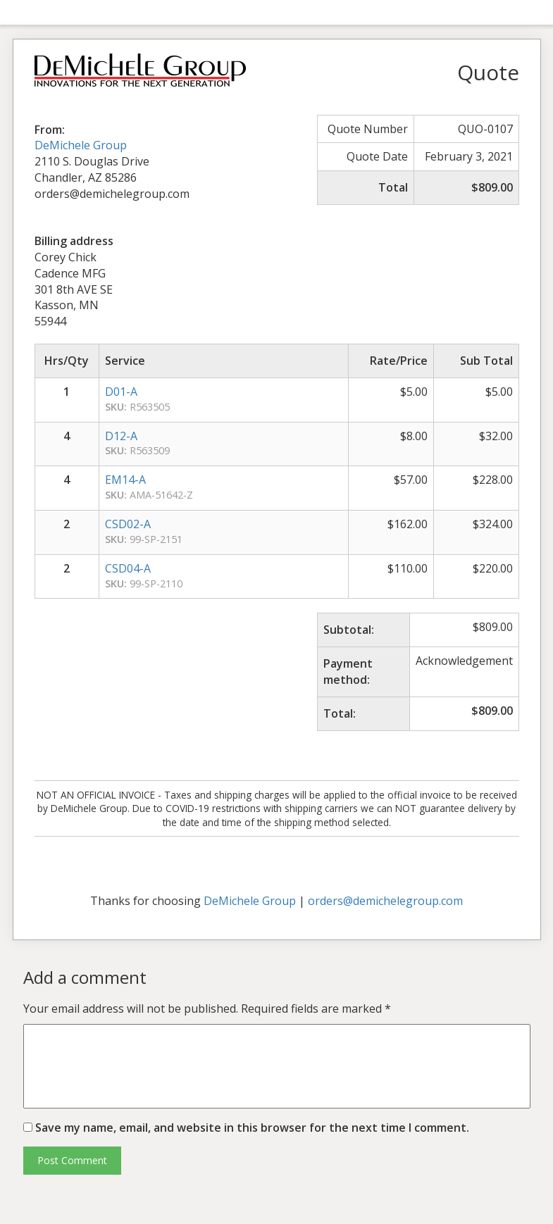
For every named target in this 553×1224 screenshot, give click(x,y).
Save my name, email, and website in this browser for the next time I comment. (252, 1127)
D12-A (121, 436)
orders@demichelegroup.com (385, 900)
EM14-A (125, 479)
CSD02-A (128, 524)
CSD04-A (128, 568)
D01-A (121, 391)
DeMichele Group (81, 145)
